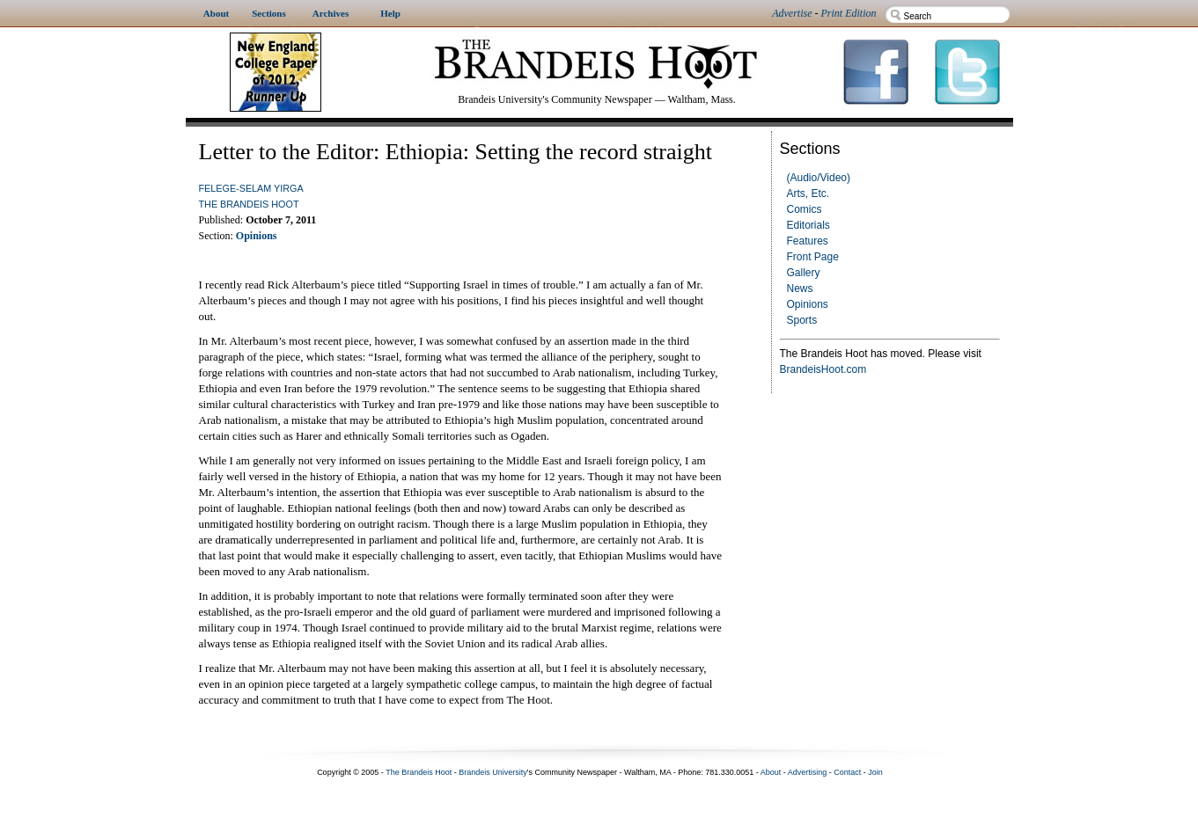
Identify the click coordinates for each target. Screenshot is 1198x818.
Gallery (803, 273)
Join (875, 772)
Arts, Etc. (808, 193)
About (771, 772)
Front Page (813, 257)
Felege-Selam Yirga (251, 188)
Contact (847, 772)
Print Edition (849, 13)
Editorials (808, 225)
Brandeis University (493, 772)
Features (807, 241)
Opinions (807, 304)
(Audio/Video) (819, 178)
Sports (802, 320)
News (800, 288)
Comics (804, 209)
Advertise (792, 13)
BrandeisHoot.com (823, 369)
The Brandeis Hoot (249, 204)
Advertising (807, 772)
